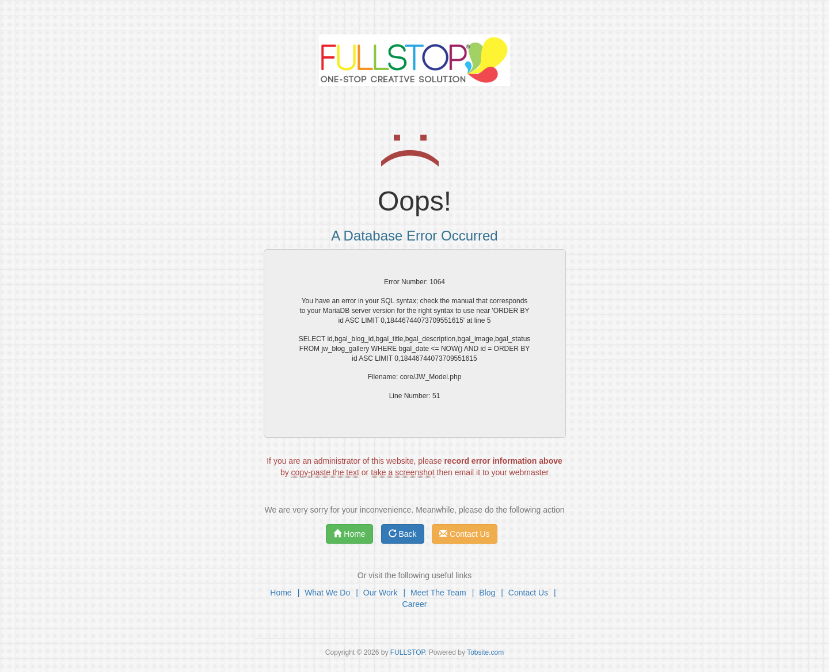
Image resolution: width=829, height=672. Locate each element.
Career (414, 604)
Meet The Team (438, 592)
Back (403, 534)
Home (349, 534)
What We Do (327, 592)
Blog (487, 592)
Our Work (380, 592)
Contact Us (464, 534)
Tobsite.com (485, 652)
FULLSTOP (407, 652)
